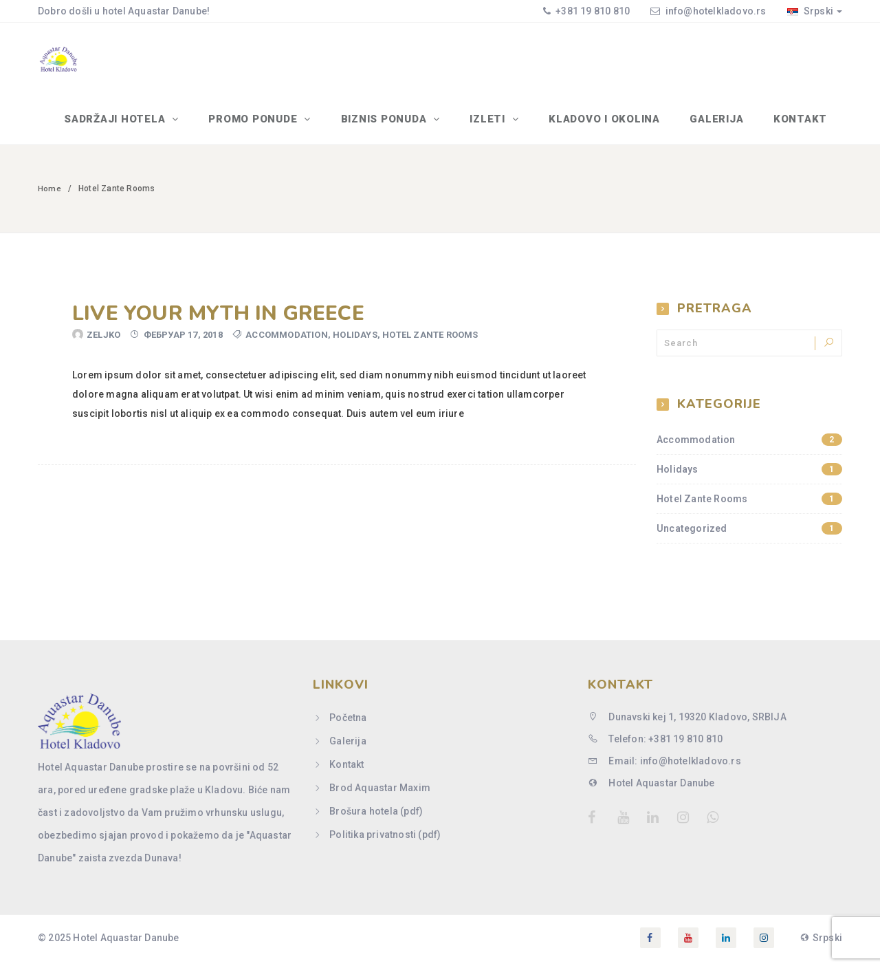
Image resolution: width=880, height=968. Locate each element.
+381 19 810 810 (591, 11)
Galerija (720, 124)
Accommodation (286, 342)
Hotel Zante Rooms (430, 342)
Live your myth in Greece (218, 321)
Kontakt (801, 124)
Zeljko (103, 342)
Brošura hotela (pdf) (376, 818)
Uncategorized (749, 536)
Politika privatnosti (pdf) (385, 841)
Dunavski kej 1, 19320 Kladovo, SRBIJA (687, 723)
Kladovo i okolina (610, 124)
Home (49, 196)
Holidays (355, 342)
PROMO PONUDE (268, 124)
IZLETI (497, 124)
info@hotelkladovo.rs (716, 11)
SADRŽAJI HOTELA (132, 124)
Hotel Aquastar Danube (651, 789)
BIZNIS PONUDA (396, 124)
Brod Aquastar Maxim (379, 794)
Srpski (814, 11)
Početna (347, 724)
